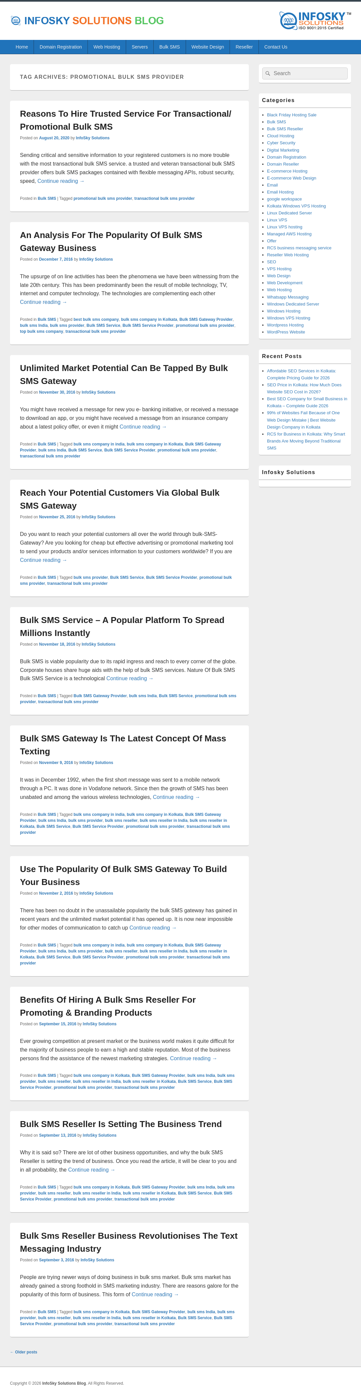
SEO (271, 261)
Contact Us (276, 47)
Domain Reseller (283, 164)
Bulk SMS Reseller (285, 128)
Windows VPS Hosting (288, 318)
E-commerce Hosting (287, 171)
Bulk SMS (169, 47)
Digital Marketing (283, 150)
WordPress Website (286, 331)
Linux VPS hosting (284, 226)
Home (22, 47)
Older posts (23, 1352)
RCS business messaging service (299, 247)
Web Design (279, 275)
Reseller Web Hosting (288, 254)
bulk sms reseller (121, 820)
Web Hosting (106, 47)
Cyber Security (281, 142)
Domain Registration (61, 47)
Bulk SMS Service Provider (147, 325)
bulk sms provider (67, 325)
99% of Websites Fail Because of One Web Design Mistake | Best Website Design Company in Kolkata (303, 419)
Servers (140, 47)
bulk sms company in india (99, 444)
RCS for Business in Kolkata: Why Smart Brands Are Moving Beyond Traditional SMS (306, 441)
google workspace (284, 198)
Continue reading (61, 181)
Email (272, 185)
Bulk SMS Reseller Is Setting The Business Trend (121, 1124)
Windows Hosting (283, 311)
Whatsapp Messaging (288, 297)
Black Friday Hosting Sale (292, 114)
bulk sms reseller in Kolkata (149, 1081)
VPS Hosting (279, 268)
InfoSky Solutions (92, 138)
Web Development (285, 282)
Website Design (207, 47)
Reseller (244, 47)
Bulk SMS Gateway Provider (206, 319)
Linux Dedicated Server (289, 212)
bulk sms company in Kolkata (149, 319)
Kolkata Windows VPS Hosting (296, 205)
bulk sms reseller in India (163, 820)
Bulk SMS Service (103, 325)
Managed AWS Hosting (289, 233)
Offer (272, 240)
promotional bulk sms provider (103, 198)
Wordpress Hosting (285, 324)
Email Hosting (280, 192)
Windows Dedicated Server (293, 304)
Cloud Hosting (280, 135)
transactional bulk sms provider (164, 198)
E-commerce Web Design (291, 178)
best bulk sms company (96, 319)
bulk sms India (34, 325)
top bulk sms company (41, 331)
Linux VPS (277, 219)
